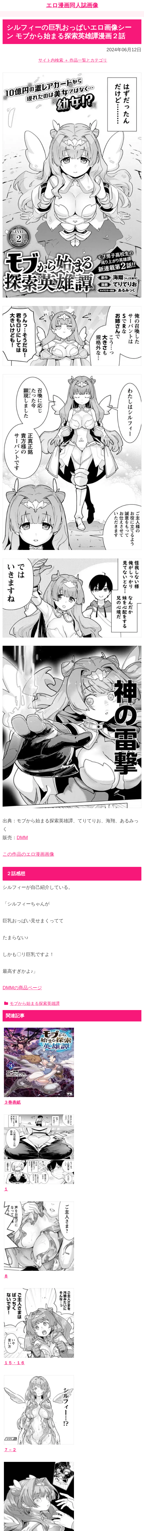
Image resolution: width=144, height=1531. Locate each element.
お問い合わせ (19, 1428)
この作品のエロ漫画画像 (28, 854)
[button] (136, 1336)
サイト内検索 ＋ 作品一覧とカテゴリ (72, 60)
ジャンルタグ (19, 1390)
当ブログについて (23, 1420)
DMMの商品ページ (22, 987)
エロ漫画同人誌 (21, 1375)
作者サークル (19, 1383)
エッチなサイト (21, 1466)
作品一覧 (15, 1367)
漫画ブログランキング (27, 1458)
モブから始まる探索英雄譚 (32, 1003)
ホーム (72, 1490)
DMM (22, 837)
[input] (72, 1335)
